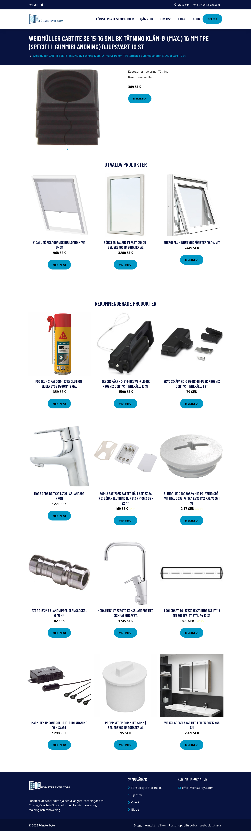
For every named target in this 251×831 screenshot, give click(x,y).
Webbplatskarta (210, 824)
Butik (196, 18)
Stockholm (182, 4)
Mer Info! (139, 97)
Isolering (151, 71)
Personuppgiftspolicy (183, 824)
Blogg (181, 18)
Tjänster (136, 794)
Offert (212, 18)
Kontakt (149, 824)
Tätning (163, 71)
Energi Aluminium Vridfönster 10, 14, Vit (191, 241)
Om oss (165, 18)
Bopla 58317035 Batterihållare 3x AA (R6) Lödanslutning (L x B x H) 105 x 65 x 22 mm (125, 497)
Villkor (162, 824)
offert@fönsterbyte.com (205, 4)
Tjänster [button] (146, 18)
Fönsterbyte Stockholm (115, 18)
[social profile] (42, 4)
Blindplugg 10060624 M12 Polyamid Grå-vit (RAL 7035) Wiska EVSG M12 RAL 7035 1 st (192, 497)
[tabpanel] (67, 106)
